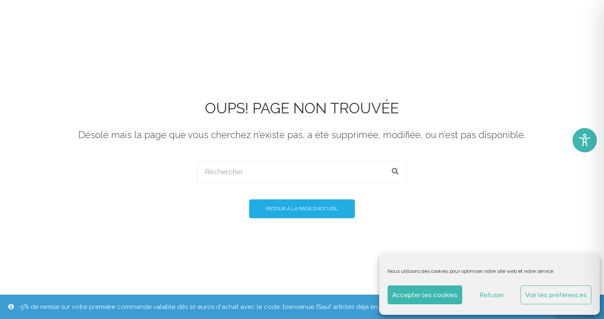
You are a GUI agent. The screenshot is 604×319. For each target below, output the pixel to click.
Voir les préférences (556, 295)
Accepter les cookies (425, 295)
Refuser (491, 295)
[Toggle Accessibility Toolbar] (585, 140)
